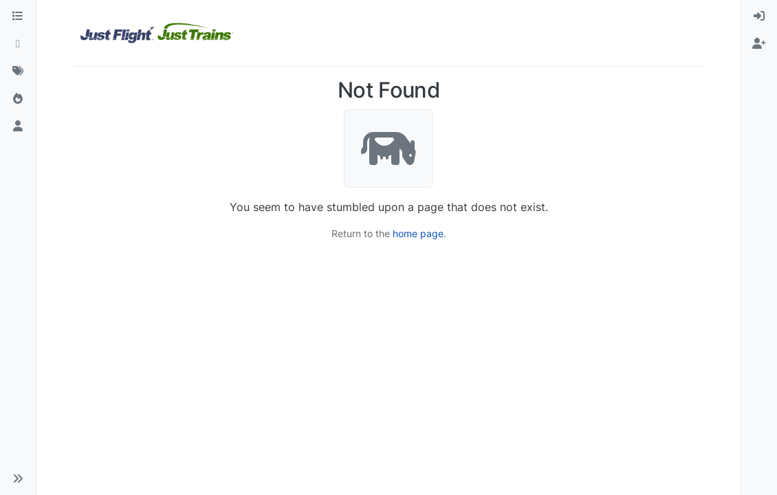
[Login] (759, 17)
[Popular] (18, 99)
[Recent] (18, 44)
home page (418, 233)
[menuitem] (759, 17)
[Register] (759, 44)
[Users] (18, 127)
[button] (18, 479)
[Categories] (18, 17)
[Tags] (18, 71)
